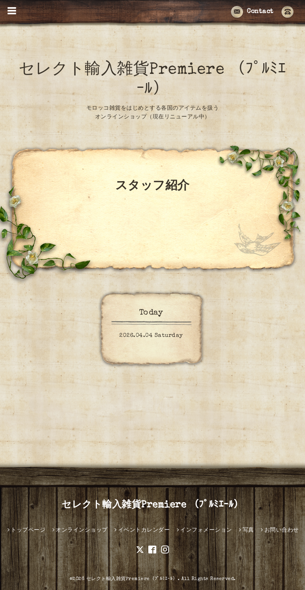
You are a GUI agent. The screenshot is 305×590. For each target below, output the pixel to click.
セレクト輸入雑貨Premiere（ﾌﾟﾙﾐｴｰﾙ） (132, 579)
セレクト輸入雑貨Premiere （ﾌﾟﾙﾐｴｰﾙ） (152, 505)
